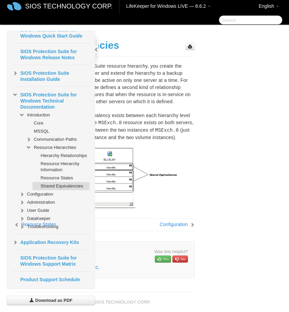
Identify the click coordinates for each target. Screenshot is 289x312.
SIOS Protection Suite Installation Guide (40, 75)
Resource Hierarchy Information (60, 166)
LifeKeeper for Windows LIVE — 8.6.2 (168, 6)
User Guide (34, 210)
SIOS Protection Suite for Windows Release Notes (48, 54)
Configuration (36, 194)
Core (38, 123)
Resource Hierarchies (51, 147)
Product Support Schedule (50, 279)
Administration (37, 202)
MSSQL (41, 131)
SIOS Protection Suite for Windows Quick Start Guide (51, 33)
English (269, 6)
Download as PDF (50, 300)
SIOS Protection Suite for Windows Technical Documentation (44, 100)
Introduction (34, 115)
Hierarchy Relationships (64, 155)
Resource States (57, 177)
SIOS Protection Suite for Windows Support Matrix (48, 261)
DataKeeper (34, 219)
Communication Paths (51, 139)
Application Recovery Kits (45, 242)
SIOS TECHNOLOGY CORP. (69, 6)
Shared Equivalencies (62, 185)
